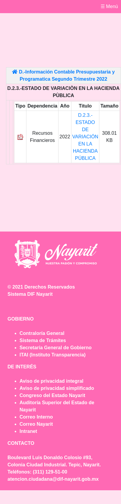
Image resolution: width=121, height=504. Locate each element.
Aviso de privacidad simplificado (57, 388)
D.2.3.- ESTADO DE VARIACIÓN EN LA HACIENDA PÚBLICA (85, 137)
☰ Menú (109, 6)
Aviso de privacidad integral (51, 381)
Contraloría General (42, 333)
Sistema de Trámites (43, 340)
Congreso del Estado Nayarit (52, 395)
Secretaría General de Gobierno (56, 347)
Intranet (28, 431)
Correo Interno (36, 416)
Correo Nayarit (36, 424)
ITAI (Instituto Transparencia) (53, 354)
